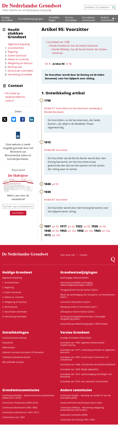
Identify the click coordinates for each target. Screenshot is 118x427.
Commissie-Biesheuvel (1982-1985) (19, 407)
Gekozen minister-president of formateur (23, 352)
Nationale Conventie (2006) (73, 414)
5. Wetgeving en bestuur (14, 301)
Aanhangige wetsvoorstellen (74, 277)
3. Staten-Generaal (11, 292)
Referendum (8, 347)
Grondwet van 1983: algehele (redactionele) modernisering (82, 343)
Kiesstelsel (7, 342)
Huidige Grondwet (7, 19)
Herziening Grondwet (20, 74)
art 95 (102, 226)
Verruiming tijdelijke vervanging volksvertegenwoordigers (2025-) (76, 283)
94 (46, 64)
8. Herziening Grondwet (14, 316)
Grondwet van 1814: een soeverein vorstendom (84, 381)
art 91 (55, 184)
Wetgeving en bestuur (20, 63)
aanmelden (18, 212)
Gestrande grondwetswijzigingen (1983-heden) (84, 323)
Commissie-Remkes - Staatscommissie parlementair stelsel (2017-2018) (28, 396)
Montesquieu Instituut (37, 10)
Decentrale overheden (20, 70)
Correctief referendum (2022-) (75, 301)
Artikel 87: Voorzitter (56, 199)
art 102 (72, 231)
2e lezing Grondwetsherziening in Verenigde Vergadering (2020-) (82, 317)
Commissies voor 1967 (13, 417)
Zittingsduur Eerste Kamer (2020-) (77, 311)
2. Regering (8, 287)
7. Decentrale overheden (14, 311)
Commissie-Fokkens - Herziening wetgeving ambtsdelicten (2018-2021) (82, 408)
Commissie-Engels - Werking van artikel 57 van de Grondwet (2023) (85, 396)
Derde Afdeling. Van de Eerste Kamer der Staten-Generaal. (79, 51)
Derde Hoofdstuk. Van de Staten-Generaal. (74, 45)
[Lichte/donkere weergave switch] (114, 18)
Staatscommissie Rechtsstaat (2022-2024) (81, 402)
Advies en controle (18, 59)
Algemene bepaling (19, 44)
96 (70, 64)
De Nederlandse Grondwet (31, 6)
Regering (13, 51)
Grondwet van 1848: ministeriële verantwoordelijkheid (87, 364)
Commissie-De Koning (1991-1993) (77, 419)
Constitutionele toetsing (14, 337)
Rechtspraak (15, 67)
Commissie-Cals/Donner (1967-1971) (20, 412)
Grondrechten (16, 48)
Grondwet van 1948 (58, 42)
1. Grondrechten (10, 282)
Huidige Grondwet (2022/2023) (75, 337)
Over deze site (67, 254)
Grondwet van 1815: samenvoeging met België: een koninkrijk (86, 375)
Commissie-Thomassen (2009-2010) (20, 402)
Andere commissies (107, 19)
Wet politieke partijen (13, 362)
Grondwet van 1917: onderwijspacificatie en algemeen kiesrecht (87, 351)
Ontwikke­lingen (54, 19)
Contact (83, 254)
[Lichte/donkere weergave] (114, 18)
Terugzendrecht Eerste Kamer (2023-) (79, 289)
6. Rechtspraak (9, 306)
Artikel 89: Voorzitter (56, 150)
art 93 (86, 226)
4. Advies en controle (12, 297)
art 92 (55, 226)
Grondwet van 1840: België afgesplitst (79, 369)
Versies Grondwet (71, 19)
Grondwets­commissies (88, 19)
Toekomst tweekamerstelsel (16, 357)
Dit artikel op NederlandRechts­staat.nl (15, 97)
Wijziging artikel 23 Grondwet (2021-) (78, 306)
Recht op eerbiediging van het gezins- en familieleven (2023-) (87, 296)
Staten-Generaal (17, 55)
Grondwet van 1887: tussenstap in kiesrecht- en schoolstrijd (84, 358)
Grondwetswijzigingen (30, 18)
